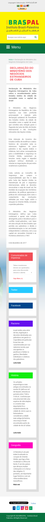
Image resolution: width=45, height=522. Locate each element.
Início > (11, 60)
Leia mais (17, 363)
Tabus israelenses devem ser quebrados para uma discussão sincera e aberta (21, 268)
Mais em (16, 484)
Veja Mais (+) (18, 278)
